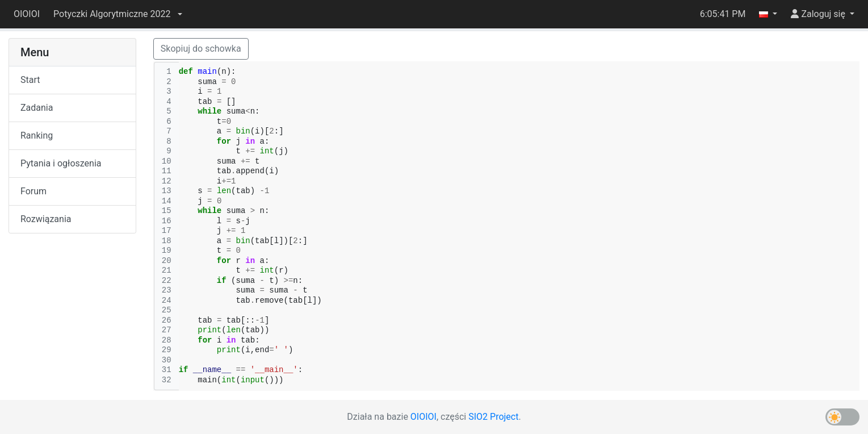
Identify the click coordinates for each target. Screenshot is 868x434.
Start (30, 79)
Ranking (36, 135)
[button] (117, 14)
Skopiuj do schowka (201, 48)
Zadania (36, 107)
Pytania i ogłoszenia (61, 163)
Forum (33, 191)
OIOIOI (27, 14)
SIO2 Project (493, 416)
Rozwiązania (45, 219)
